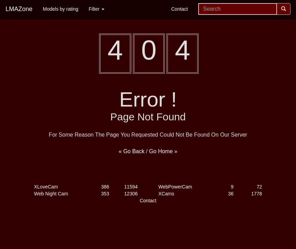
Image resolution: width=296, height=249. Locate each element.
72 (259, 187)
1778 (256, 193)
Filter (96, 9)
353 (105, 193)
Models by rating (60, 9)
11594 (131, 187)
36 (230, 193)
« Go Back (132, 151)
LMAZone (19, 9)
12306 (131, 193)
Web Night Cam (51, 193)
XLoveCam (46, 187)
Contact (179, 9)
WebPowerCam (175, 187)
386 (105, 187)
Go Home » (163, 151)
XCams (166, 193)
